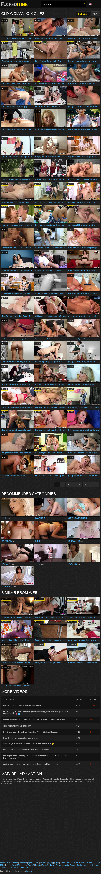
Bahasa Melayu (14, 867)
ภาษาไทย (43, 863)
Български (24, 867)
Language (90, 4)
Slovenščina (13, 863)
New (95, 14)
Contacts (29, 871)
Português (3, 867)
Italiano (24, 865)
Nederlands (4, 863)
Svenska (95, 865)
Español (38, 865)
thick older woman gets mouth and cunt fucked (22, 705)
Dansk (68, 863)
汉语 (18, 865)
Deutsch (89, 863)
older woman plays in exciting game (17, 726)
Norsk (37, 863)
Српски (30, 863)
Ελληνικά (75, 863)
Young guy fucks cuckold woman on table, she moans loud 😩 (28, 744)
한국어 (50, 863)
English (79, 865)
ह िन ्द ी (87, 865)
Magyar (52, 865)
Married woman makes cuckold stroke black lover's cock (26, 750)
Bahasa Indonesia (62, 865)
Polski (14, 865)
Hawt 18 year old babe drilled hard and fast (20, 738)
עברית (8, 865)
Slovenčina (23, 863)
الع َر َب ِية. (96, 863)
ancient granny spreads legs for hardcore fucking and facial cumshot (31, 764)
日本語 (56, 863)
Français (73, 865)
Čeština (82, 863)
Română (45, 865)
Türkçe (2, 865)
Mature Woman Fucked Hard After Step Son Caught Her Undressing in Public (35, 720)
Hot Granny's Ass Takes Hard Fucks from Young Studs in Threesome (31, 732)
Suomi (62, 863)
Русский (31, 865)
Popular (83, 14)
